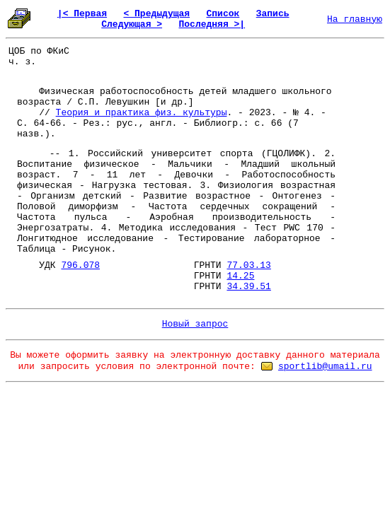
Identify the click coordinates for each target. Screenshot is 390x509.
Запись (272, 13)
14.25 (240, 276)
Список (223, 13)
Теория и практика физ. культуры (141, 112)
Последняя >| (211, 24)
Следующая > (131, 24)
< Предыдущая (156, 13)
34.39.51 (248, 286)
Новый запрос (195, 324)
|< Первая (82, 13)
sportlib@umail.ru (325, 366)
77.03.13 (248, 265)
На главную (354, 19)
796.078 (80, 265)
